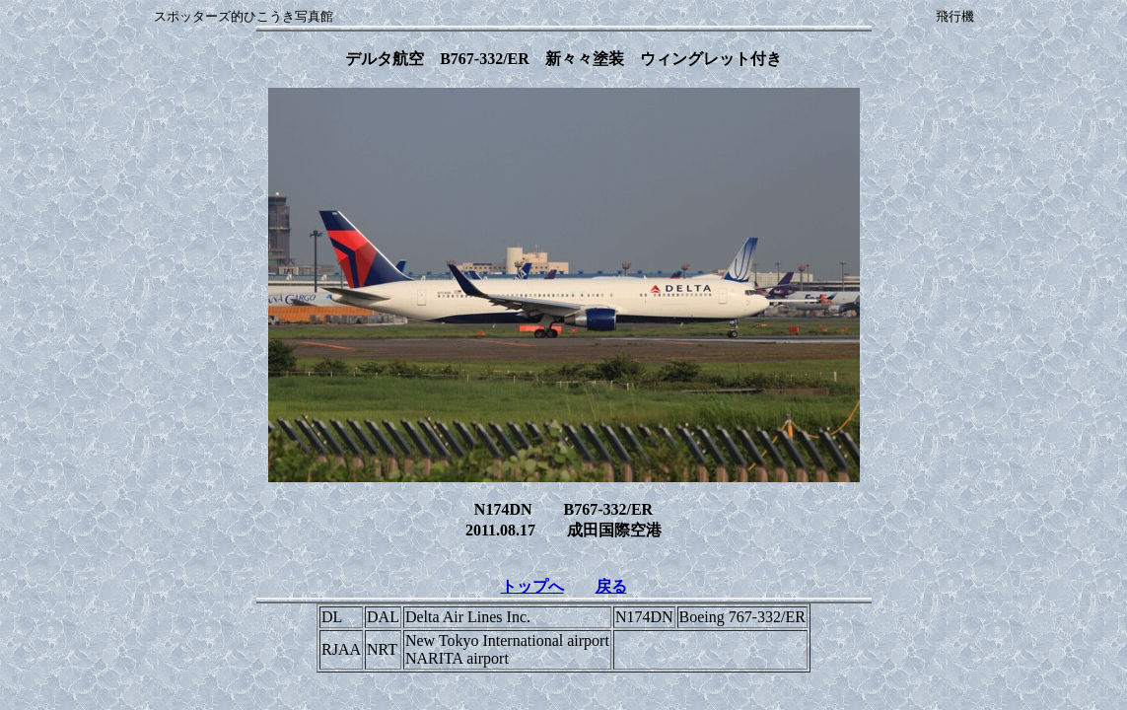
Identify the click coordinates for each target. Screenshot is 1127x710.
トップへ (532, 586)
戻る (611, 586)
